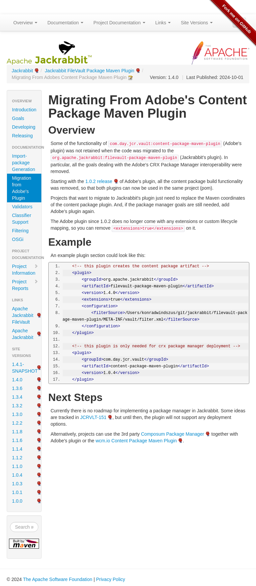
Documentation (65, 22)
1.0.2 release (98, 181)
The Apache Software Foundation (57, 579)
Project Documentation (119, 22)
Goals (18, 118)
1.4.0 (17, 379)
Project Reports (25, 285)
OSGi (17, 239)
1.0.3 (17, 483)
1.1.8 (17, 431)
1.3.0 (17, 414)
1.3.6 (17, 388)
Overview (25, 22)
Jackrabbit (22, 70)
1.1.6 (17, 440)
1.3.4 (17, 397)
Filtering (20, 230)
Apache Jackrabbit (22, 334)
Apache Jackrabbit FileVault (22, 315)
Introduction (24, 109)
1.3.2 (17, 405)
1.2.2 (17, 423)
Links (163, 22)
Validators (22, 206)
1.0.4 (17, 475)
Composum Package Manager (172, 434)
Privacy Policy (110, 579)
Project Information (25, 270)
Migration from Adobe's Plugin (21, 188)
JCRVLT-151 (93, 417)
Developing (23, 127)
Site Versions (197, 22)
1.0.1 (17, 492)
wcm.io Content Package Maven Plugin (136, 440)
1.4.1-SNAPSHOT (25, 368)
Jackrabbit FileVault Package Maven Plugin (89, 70)
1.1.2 (17, 457)
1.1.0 (17, 466)
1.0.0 (17, 501)
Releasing (22, 135)
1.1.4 (17, 449)
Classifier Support (21, 219)
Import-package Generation (23, 162)
